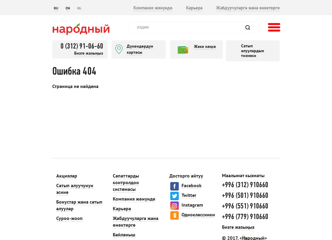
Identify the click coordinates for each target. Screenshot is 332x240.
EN (68, 8)
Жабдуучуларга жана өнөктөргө (248, 8)
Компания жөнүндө (152, 8)
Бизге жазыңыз (88, 53)
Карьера (194, 8)
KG (79, 8)
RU (56, 8)
